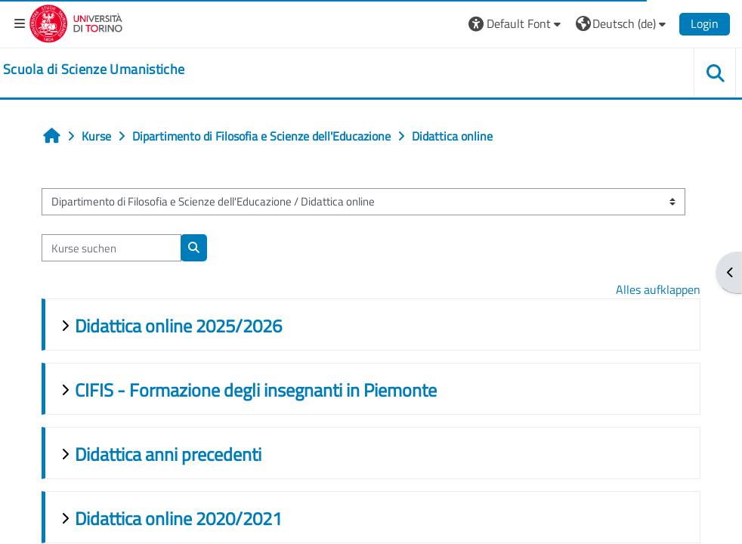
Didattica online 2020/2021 (178, 518)
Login (705, 23)
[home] (93, 69)
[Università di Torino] (76, 22)
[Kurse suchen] (111, 247)
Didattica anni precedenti (168, 454)
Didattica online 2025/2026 (178, 325)
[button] (516, 24)
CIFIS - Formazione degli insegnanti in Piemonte (256, 389)
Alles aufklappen (658, 289)
